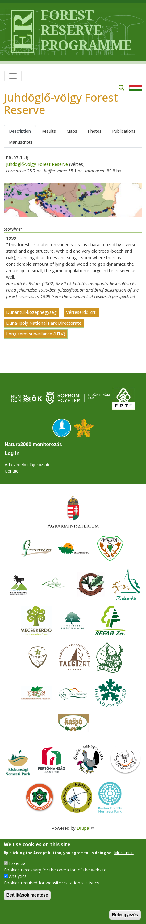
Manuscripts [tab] (21, 142)
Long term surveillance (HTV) (35, 334)
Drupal (86, 828)
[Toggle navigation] (13, 76)
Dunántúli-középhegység (31, 312)
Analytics (18, 876)
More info (124, 852)
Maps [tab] (71, 131)
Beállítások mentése (27, 894)
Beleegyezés (125, 914)
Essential (18, 863)
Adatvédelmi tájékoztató (28, 464)
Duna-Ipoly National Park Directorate (43, 323)
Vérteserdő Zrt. (81, 312)
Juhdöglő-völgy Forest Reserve (37, 164)
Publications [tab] (124, 131)
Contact (12, 471)
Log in (12, 453)
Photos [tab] (95, 131)
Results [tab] (48, 131)
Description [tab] (20, 131)
